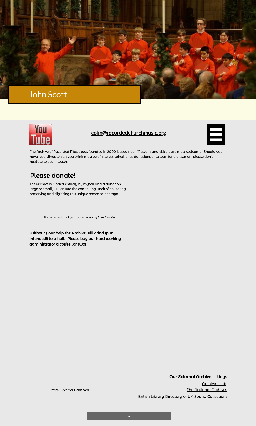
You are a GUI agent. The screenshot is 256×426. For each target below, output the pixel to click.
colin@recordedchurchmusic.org (128, 132)
